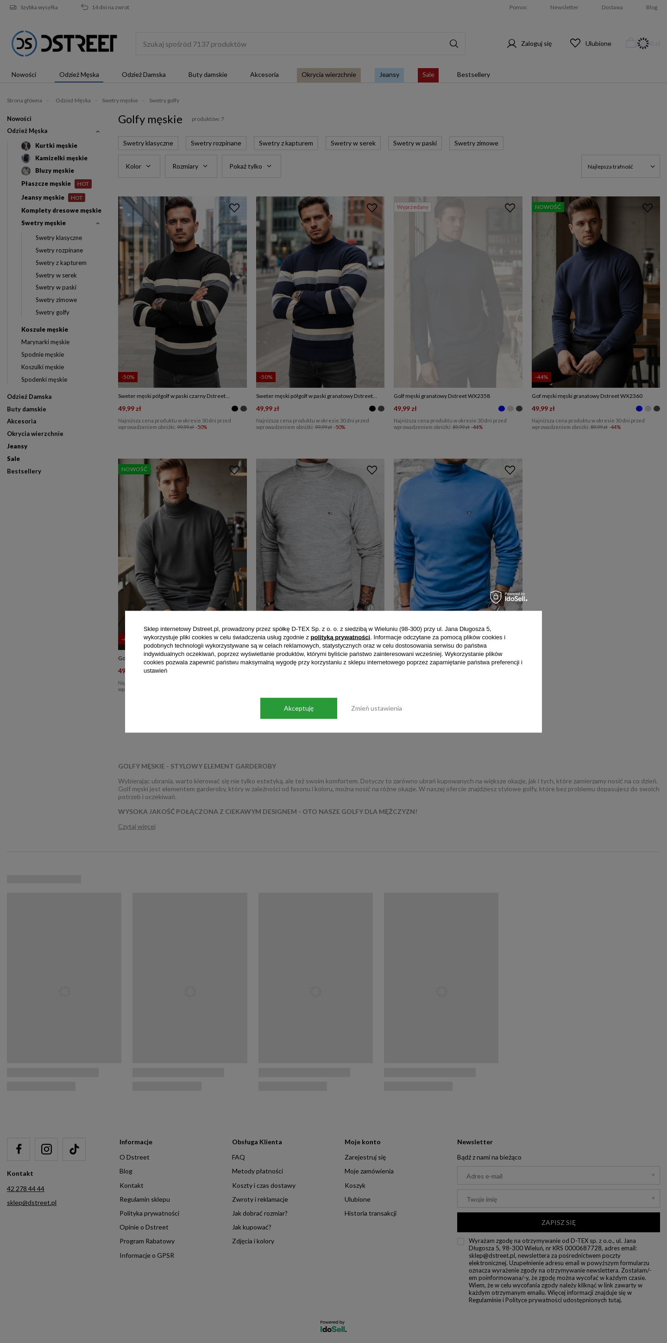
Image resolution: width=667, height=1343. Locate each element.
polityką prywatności (341, 636)
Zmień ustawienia (376, 708)
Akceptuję (299, 708)
